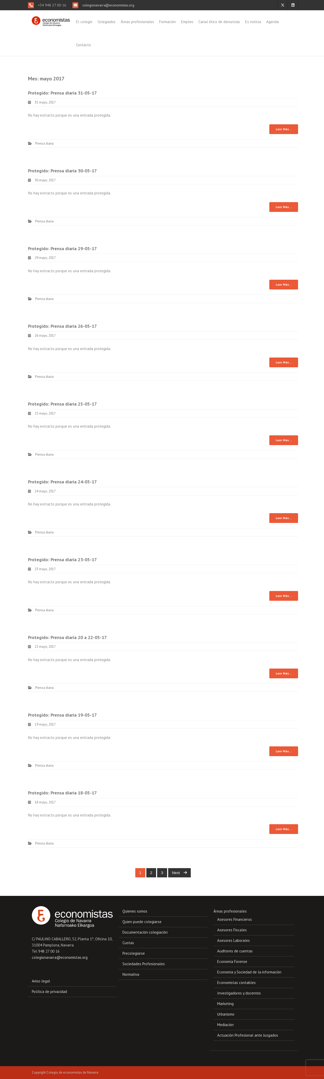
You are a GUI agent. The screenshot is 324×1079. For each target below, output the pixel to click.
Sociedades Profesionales (143, 963)
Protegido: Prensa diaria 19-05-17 (62, 715)
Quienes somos (134, 911)
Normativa (130, 974)
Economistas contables (236, 982)
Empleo (187, 21)
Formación (167, 21)
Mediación (225, 1024)
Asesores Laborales (233, 940)
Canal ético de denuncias (219, 21)
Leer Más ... (284, 129)
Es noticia (253, 21)
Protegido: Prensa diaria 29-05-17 (62, 248)
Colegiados (107, 21)
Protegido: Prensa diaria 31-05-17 (62, 93)
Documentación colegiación (145, 932)
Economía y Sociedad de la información (249, 972)
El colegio (84, 21)
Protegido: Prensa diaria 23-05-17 (62, 559)
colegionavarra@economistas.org (107, 5)
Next (179, 872)
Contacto (83, 44)
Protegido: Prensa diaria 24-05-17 (62, 482)
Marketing (225, 1003)
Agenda (272, 21)
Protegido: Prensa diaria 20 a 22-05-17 (67, 637)
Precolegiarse (133, 953)
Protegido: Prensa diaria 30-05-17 (62, 171)
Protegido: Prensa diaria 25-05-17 (62, 404)
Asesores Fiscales (232, 929)
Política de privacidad (49, 991)
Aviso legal (41, 981)
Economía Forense (232, 961)
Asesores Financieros (234, 919)
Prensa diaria (44, 143)
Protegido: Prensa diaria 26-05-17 (62, 326)
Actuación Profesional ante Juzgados (247, 1035)
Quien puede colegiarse (141, 921)
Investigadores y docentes (239, 993)
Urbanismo (225, 1014)
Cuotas (128, 942)
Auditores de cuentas (235, 951)
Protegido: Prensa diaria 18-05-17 (62, 793)
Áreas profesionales (137, 21)
